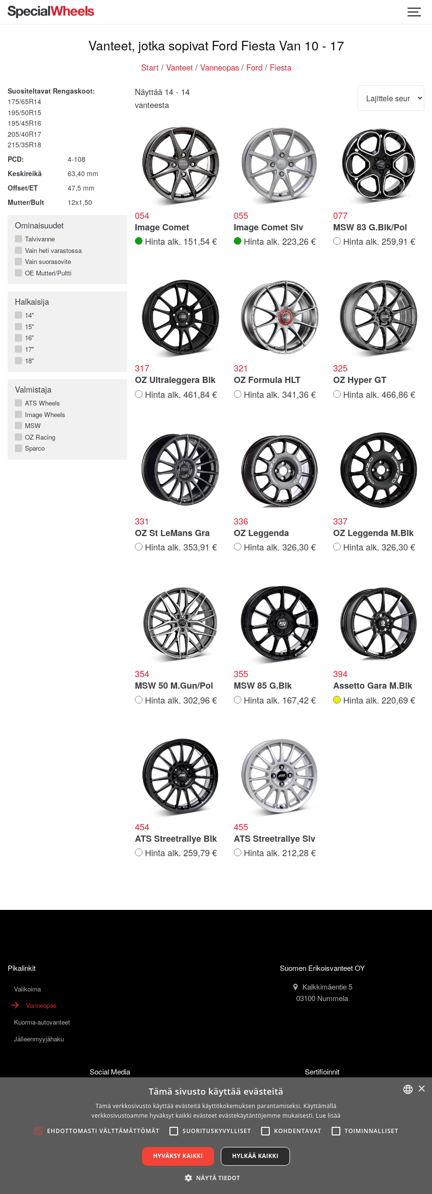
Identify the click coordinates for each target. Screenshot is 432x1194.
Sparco (33, 448)
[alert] (216, 1135)
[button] (216, 1177)
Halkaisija (32, 301)
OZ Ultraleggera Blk (175, 380)
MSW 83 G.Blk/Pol (370, 227)
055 (241, 215)
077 (340, 215)
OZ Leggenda (261, 533)
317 (142, 368)
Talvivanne (38, 239)
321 (241, 368)
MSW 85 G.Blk (263, 686)
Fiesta (280, 67)
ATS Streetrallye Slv (274, 839)
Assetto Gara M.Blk (372, 686)
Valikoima (27, 988)
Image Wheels (43, 414)
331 (142, 521)
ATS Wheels (40, 403)
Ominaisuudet (39, 225)
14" (27, 315)
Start (150, 67)
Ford (254, 67)
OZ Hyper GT (359, 380)
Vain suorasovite (46, 261)
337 (340, 521)
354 (142, 674)
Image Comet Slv (268, 227)
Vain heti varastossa (51, 250)
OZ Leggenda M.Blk (373, 533)
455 (241, 827)
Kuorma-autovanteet (42, 1022)
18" (27, 361)
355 (241, 674)
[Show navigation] (414, 12)
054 (142, 215)
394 (340, 674)
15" (27, 327)
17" (27, 349)
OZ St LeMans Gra (172, 533)
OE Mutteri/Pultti (46, 273)
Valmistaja (33, 389)
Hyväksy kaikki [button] (178, 1156)
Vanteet (179, 67)
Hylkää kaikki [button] (255, 1156)
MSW (31, 426)
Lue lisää (328, 1115)
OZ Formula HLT (267, 380)
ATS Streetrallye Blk (176, 839)
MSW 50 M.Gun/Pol (174, 686)
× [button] (421, 1089)
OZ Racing (38, 437)
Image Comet (162, 227)
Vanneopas (219, 67)
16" (27, 338)
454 (142, 827)
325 (340, 368)
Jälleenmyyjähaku (39, 1038)
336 (241, 521)
